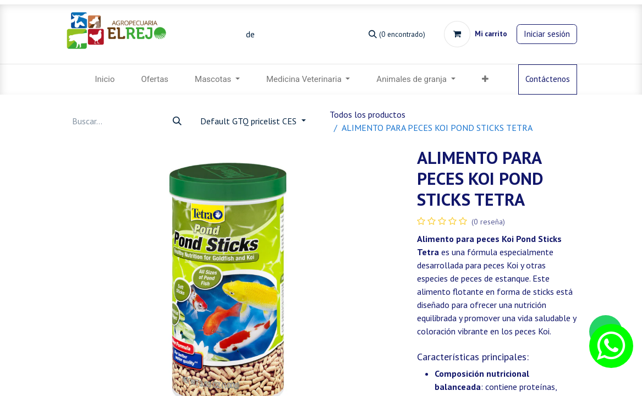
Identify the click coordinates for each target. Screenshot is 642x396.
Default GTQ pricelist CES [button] (249, 121)
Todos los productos (367, 114)
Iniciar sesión (547, 34)
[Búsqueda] (397, 33)
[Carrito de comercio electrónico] (475, 34)
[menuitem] (104, 79)
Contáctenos (547, 79)
